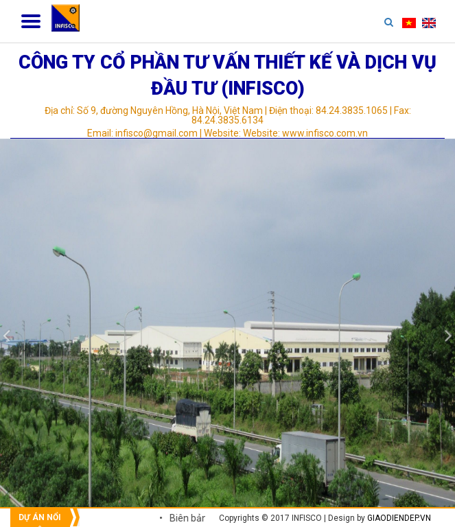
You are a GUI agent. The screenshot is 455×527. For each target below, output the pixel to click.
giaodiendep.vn (399, 518)
